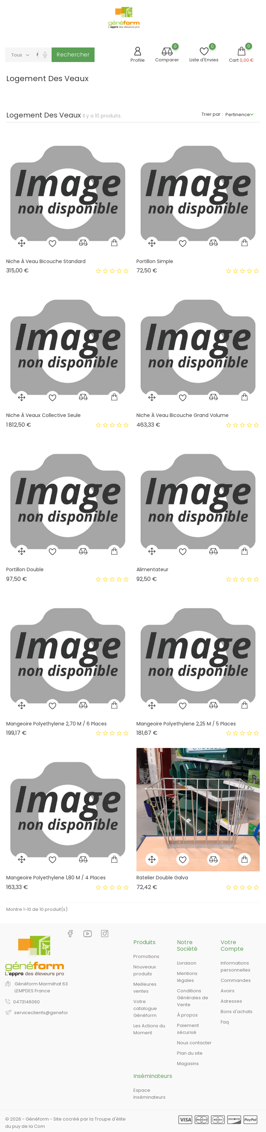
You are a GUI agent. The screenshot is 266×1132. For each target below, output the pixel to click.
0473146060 (26, 1002)
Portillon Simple (154, 261)
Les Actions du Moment (149, 1029)
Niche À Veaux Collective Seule (43, 415)
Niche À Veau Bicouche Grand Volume (182, 415)
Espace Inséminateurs (149, 1093)
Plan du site (190, 1053)
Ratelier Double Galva (162, 877)
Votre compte (232, 945)
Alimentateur (152, 569)
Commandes (236, 980)
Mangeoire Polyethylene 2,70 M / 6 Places (56, 723)
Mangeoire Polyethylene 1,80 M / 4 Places (56, 877)
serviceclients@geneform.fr (45, 1012)
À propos (187, 1015)
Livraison (186, 963)
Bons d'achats (236, 1011)
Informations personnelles (235, 966)
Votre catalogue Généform (145, 1008)
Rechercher (73, 55)
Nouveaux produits (144, 970)
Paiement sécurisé (188, 1029)
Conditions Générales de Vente (192, 997)
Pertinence (237, 114)
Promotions (146, 956)
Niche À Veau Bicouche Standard (46, 261)
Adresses (231, 1001)
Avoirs (227, 990)
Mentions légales (187, 977)
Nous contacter (194, 1042)
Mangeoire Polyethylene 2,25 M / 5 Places (186, 723)
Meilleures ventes (145, 987)
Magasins (188, 1063)
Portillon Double (25, 569)
